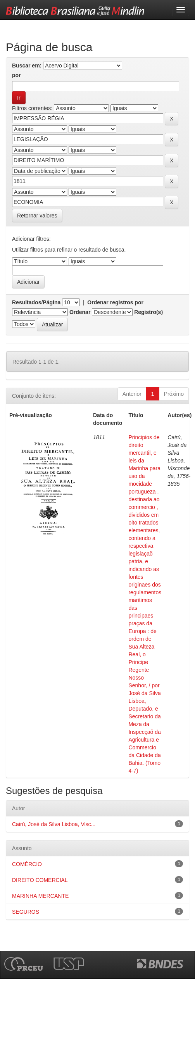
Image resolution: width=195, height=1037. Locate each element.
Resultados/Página (36, 302)
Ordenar (79, 312)
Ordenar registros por (115, 302)
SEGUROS (25, 912)
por (16, 75)
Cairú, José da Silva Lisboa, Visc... (53, 824)
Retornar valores (37, 215)
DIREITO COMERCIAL (40, 880)
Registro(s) (148, 312)
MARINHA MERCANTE (40, 896)
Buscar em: (26, 65)
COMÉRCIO (27, 864)
